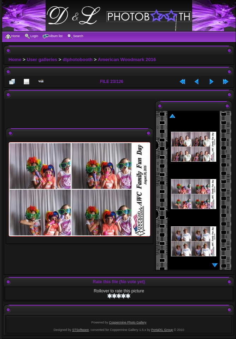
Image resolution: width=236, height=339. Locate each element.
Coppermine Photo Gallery (127, 322)
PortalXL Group (162, 330)
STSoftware (80, 330)
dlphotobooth (78, 59)
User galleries (42, 59)
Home (15, 59)
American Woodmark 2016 (127, 59)
